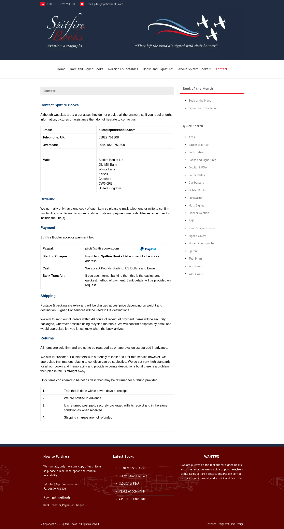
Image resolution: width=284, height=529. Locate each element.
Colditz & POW (198, 167)
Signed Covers (197, 236)
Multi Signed (197, 205)
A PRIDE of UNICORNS (133, 499)
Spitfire (193, 251)
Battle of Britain (199, 145)
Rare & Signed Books (202, 228)
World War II (196, 274)
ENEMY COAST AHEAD (133, 476)
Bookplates (196, 152)
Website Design (215, 524)
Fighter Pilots (197, 190)
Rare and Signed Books (86, 69)
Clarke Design (236, 524)
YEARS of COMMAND (132, 491)
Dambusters (196, 182)
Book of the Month (200, 100)
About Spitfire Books (193, 69)
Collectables (197, 175)
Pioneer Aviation (199, 213)
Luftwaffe (195, 198)
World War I (196, 266)
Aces (192, 137)
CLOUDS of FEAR (129, 483)
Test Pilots (196, 258)
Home (61, 69)
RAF (191, 220)
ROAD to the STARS (131, 468)
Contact (221, 69)
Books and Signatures (158, 69)
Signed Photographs (201, 243)
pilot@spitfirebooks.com (108, 4)
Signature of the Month (204, 108)
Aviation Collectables (123, 69)
